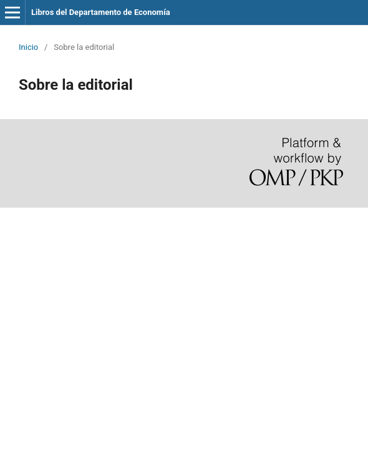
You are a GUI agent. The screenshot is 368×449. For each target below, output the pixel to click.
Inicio (28, 47)
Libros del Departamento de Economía (100, 12)
